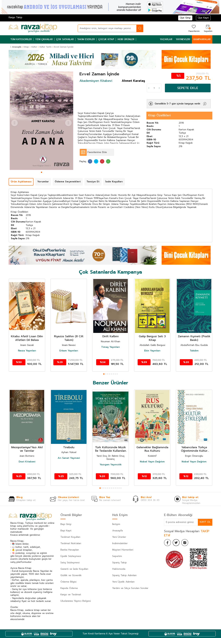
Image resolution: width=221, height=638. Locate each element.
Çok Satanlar (65, 39)
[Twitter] (176, 542)
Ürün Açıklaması (21, 181)
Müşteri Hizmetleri (122, 550)
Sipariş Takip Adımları (124, 575)
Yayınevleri (183, 39)
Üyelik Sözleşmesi (70, 556)
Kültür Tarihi (45, 46)
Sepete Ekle (187, 88)
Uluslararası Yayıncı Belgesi (75, 601)
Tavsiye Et (93, 181)
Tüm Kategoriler (21, 39)
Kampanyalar (202, 39)
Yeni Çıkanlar (44, 39)
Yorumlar (43, 181)
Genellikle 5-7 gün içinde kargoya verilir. (178, 103)
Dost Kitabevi (27, 461)
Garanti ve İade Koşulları (74, 569)
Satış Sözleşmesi (70, 562)
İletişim (116, 524)
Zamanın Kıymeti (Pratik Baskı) (194, 338)
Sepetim (117, 556)
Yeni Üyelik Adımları (123, 582)
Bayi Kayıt (65, 530)
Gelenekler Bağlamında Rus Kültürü (152, 449)
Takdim (194, 350)
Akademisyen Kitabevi (95, 80)
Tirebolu (68, 447)
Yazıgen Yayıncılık (111, 464)
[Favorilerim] (194, 28)
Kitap (26, 46)
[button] (41, 172)
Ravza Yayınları (27, 350)
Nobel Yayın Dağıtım (152, 461)
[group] (41, 120)
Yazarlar (166, 39)
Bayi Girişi (65, 524)
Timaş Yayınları (110, 347)
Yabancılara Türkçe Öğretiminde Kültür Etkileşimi (194, 449)
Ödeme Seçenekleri (68, 181)
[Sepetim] (207, 28)
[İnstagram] (184, 542)
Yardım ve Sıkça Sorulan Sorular (130, 588)
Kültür (34, 46)
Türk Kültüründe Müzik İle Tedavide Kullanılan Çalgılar (110, 449)
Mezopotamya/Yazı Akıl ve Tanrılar (27, 449)
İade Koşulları (114, 181)
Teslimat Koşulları (70, 537)
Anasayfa (15, 46)
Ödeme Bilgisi (68, 582)
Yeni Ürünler (119, 537)
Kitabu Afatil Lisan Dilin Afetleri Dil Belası (27, 338)
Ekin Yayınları (152, 350)
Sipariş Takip (119, 562)
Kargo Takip (15, 17)
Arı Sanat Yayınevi (69, 458)
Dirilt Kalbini (110, 336)
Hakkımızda (118, 569)
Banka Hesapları (69, 550)
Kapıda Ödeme (69, 588)
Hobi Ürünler (126, 39)
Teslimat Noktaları (70, 543)
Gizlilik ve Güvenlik (71, 575)
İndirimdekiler (120, 543)
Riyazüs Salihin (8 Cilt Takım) (68, 338)
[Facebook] (167, 542)
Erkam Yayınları (68, 350)
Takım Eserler (86, 39)
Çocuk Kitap (106, 39)
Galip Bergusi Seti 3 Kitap (152, 338)
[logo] (33, 28)
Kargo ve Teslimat (70, 594)
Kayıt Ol (205, 522)
